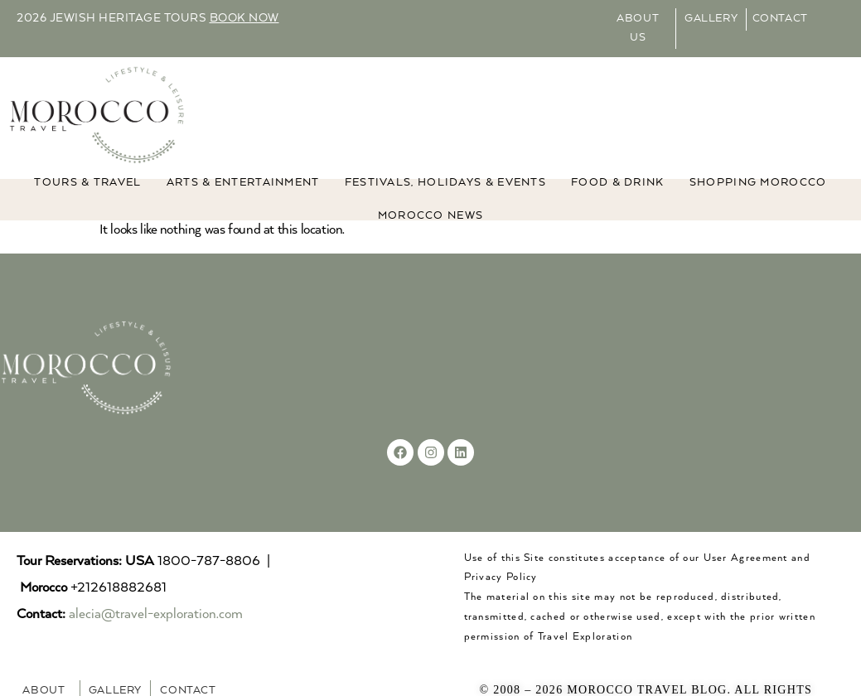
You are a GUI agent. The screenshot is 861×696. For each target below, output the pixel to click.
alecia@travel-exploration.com (156, 614)
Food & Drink (618, 182)
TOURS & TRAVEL (87, 182)
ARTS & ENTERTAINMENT (243, 182)
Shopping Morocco (758, 182)
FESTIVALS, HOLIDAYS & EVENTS (445, 182)
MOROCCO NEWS (431, 216)
